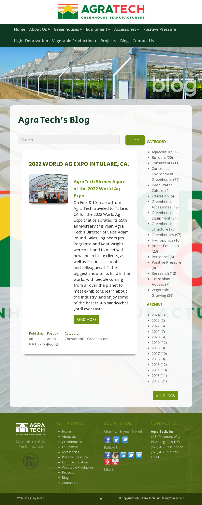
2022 (156, 326)
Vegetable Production (74, 40)
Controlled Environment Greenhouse (163, 174)
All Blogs (165, 395)
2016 (156, 359)
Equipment (98, 29)
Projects (108, 40)
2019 (156, 342)
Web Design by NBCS (31, 498)
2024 (156, 314)
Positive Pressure (159, 29)
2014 (156, 370)
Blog (124, 40)
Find (135, 140)
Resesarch (160, 273)
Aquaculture (162, 152)
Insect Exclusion (165, 245)
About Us (39, 29)
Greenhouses (68, 29)
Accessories (126, 29)
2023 (156, 320)
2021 (156, 331)
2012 (156, 381)
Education (160, 196)
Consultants (162, 163)
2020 (156, 337)
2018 (156, 348)
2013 (156, 375)
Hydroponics (162, 240)
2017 (156, 353)
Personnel (160, 256)
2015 (156, 364)
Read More (86, 319)
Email (155, 457)
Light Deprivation (31, 40)
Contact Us (143, 40)
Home (19, 29)
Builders (159, 157)
